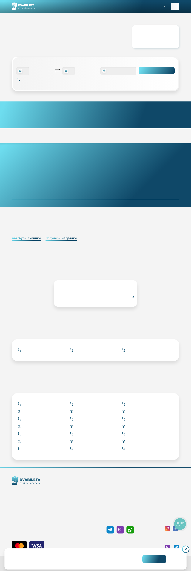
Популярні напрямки (61, 238)
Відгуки (121, 501)
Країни (81, 501)
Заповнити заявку (175, 6)
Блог (121, 484)
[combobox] (22, 71)
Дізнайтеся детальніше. (75, 561)
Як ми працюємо (36, 490)
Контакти (36, 495)
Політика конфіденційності (161, 490)
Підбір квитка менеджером (81, 495)
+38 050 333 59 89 (120, 520)
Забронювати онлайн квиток (81, 490)
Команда (36, 501)
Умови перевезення (121, 490)
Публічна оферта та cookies (161, 484)
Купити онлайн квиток (81, 484)
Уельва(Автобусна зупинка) (96, 297)
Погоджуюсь (154, 559)
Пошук (157, 70)
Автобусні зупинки (26, 238)
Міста (81, 506)
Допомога (121, 495)
